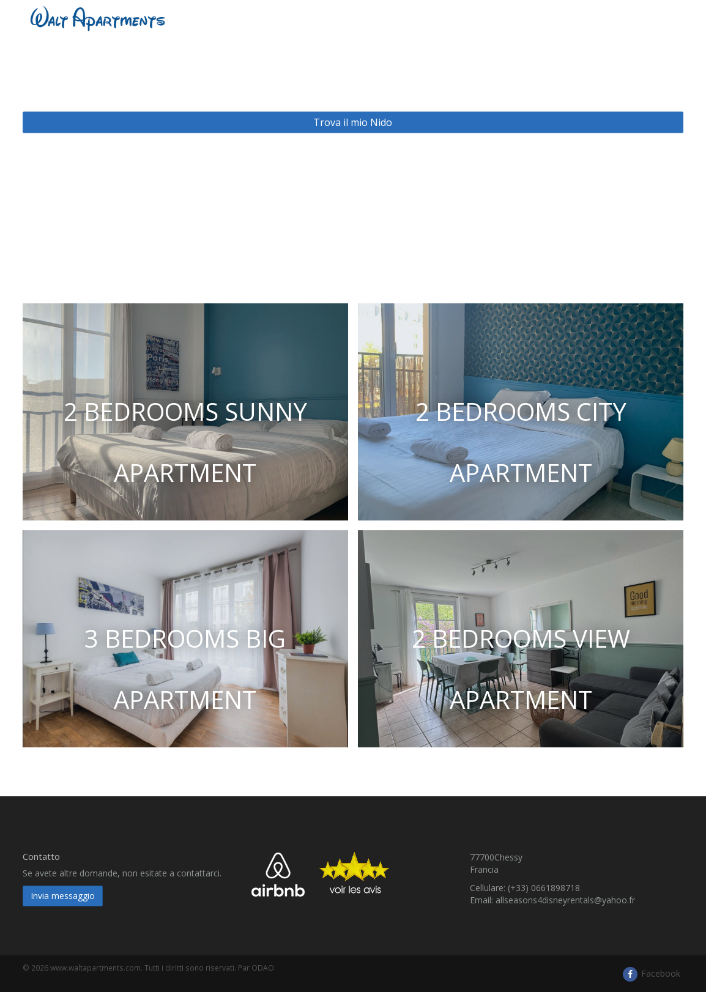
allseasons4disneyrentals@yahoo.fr (565, 900)
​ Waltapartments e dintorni (339, 18)
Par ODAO (256, 967)
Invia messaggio (63, 895)
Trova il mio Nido (352, 122)
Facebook (651, 973)
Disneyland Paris (537, 18)
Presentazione (450, 18)
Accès (605, 18)
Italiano (658, 18)
